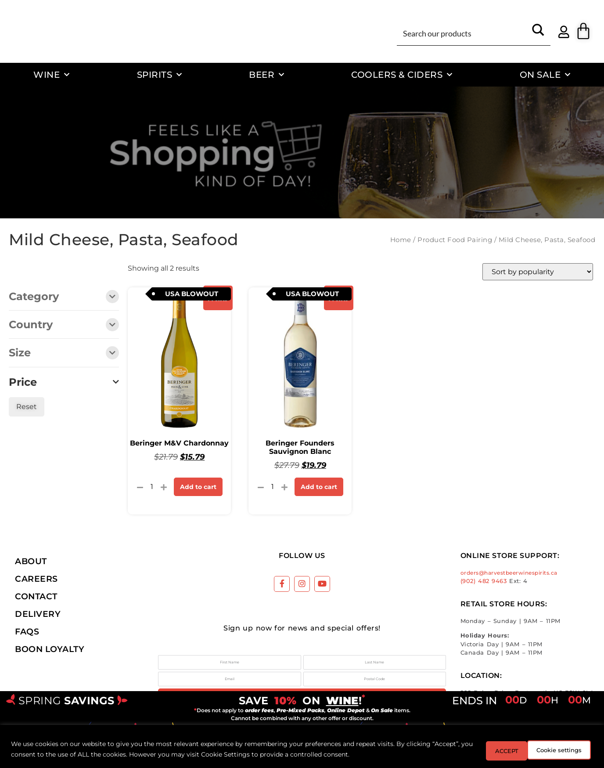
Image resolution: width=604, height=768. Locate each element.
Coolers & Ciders (402, 74)
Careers (36, 578)
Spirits (159, 74)
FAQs (27, 631)
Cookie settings (502, 750)
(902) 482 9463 (483, 581)
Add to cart (198, 487)
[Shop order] (537, 271)
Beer (266, 74)
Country (64, 325)
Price (64, 382)
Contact (36, 596)
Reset (26, 406)
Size (64, 353)
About (31, 561)
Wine (51, 74)
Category (64, 297)
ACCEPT (568, 750)
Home (400, 240)
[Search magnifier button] (538, 32)
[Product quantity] (152, 487)
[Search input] (463, 33)
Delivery (38, 614)
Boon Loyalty (49, 649)
